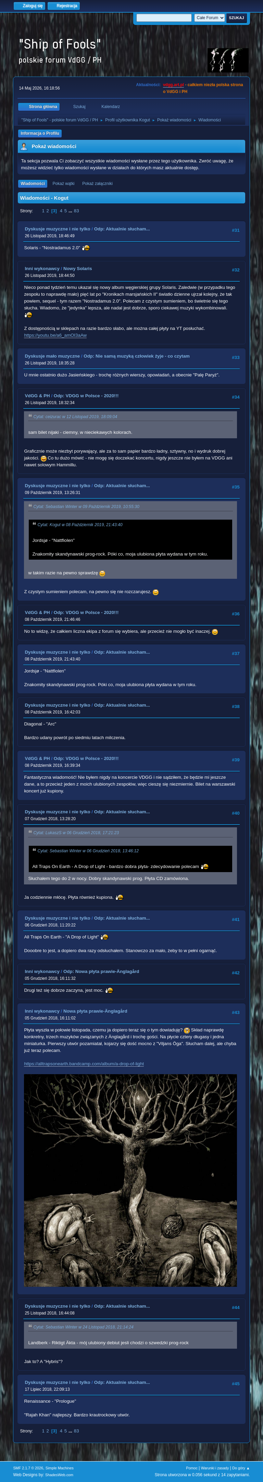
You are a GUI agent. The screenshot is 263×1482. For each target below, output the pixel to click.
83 (76, 210)
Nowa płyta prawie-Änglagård (95, 1011)
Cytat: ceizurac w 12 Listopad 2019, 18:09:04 (75, 416)
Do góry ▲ (241, 1468)
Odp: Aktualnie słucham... (122, 228)
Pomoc (192, 1468)
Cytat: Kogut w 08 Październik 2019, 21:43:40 (79, 524)
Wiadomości (33, 183)
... (71, 210)
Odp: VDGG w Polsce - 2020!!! (86, 395)
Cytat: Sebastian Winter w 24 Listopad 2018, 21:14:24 (83, 1327)
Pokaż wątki (64, 183)
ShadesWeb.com (59, 1475)
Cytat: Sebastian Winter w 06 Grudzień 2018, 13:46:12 (88, 851)
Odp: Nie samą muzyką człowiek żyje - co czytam (137, 356)
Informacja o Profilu (40, 133)
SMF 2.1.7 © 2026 (28, 1468)
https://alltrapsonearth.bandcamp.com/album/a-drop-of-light (84, 1063)
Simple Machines (60, 1468)
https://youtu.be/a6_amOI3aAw (55, 335)
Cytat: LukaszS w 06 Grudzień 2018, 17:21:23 (76, 833)
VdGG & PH (37, 395)
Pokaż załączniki (97, 183)
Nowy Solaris (77, 268)
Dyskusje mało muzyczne (52, 356)
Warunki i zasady (215, 1468)
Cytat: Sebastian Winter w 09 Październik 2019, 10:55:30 (86, 507)
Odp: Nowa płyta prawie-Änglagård (101, 971)
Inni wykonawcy (42, 268)
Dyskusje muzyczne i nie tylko (57, 228)
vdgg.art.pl (173, 84)
